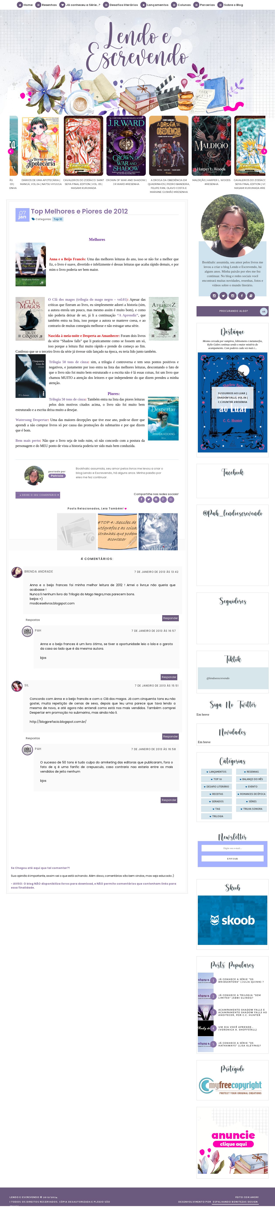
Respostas (33, 620)
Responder (170, 618)
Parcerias (204, 5)
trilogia (217, 816)
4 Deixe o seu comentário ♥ (39, 495)
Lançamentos (154, 5)
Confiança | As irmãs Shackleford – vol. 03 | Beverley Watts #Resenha (31, 184)
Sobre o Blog (230, 5)
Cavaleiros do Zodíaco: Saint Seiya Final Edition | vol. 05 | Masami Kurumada (116, 184)
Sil (26, 685)
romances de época (252, 794)
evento (253, 787)
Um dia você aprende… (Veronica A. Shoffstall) (237, 1028)
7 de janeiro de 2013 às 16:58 (153, 749)
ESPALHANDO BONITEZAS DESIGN (235, 1202)
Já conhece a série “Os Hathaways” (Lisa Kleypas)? (239, 1044)
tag (217, 809)
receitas (217, 794)
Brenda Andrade (38, 571)
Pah (38, 630)
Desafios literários (120, 5)
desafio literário (218, 787)
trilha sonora (252, 809)
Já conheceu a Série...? (80, 5)
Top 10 (58, 219)
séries (253, 802)
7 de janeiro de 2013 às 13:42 (156, 572)
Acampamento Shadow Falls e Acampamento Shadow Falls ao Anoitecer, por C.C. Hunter (242, 1012)
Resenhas (46, 5)
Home (25, 5)
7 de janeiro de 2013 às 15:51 (157, 685)
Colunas (181, 5)
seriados (218, 802)
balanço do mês (252, 779)
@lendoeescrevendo (218, 678)
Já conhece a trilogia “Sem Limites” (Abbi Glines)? (239, 996)
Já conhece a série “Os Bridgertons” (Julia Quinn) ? (241, 980)
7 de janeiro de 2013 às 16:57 (154, 631)
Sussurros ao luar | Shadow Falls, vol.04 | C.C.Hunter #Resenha (232, 398)
